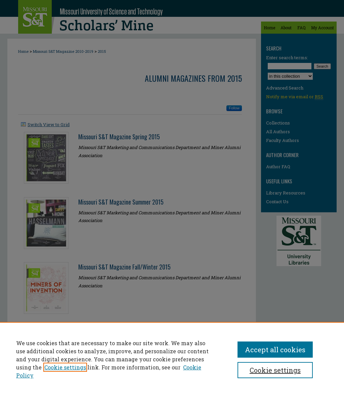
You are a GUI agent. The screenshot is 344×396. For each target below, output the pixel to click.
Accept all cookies (275, 349)
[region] (172, 359)
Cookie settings (65, 367)
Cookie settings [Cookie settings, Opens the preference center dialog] (275, 370)
